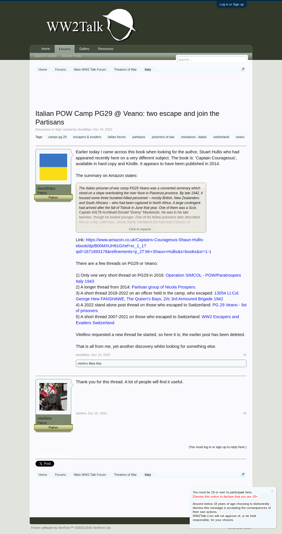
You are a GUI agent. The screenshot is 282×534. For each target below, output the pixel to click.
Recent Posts (71, 56)
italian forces (116, 136)
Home (46, 48)
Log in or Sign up (232, 4)
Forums (64, 49)
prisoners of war (162, 136)
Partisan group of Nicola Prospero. (164, 287)
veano (239, 136)
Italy (58, 129)
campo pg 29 (56, 136)
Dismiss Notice (272, 491)
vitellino (83, 363)
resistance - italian (193, 136)
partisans (138, 136)
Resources (105, 48)
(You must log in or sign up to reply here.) (218, 447)
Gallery (84, 48)
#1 (245, 354)
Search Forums (46, 56)
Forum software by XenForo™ (71, 527)
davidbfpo (84, 129)
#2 (245, 413)
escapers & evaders (86, 136)
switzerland (220, 136)
